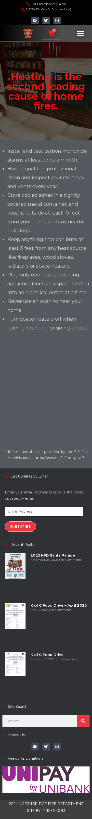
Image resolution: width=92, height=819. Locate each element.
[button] (80, 33)
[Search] (83, 721)
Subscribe (20, 526)
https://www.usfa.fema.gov (58, 458)
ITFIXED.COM (53, 810)
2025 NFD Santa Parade (52, 555)
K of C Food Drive (47, 654)
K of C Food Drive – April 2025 (58, 605)
